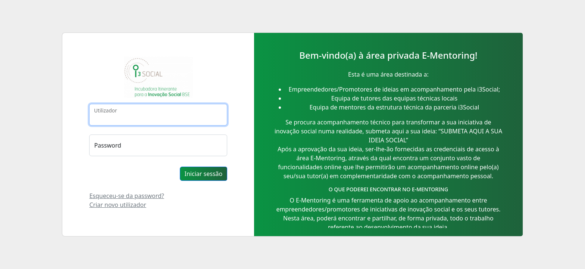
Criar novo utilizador (117, 205)
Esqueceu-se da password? (126, 196)
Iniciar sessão (204, 174)
